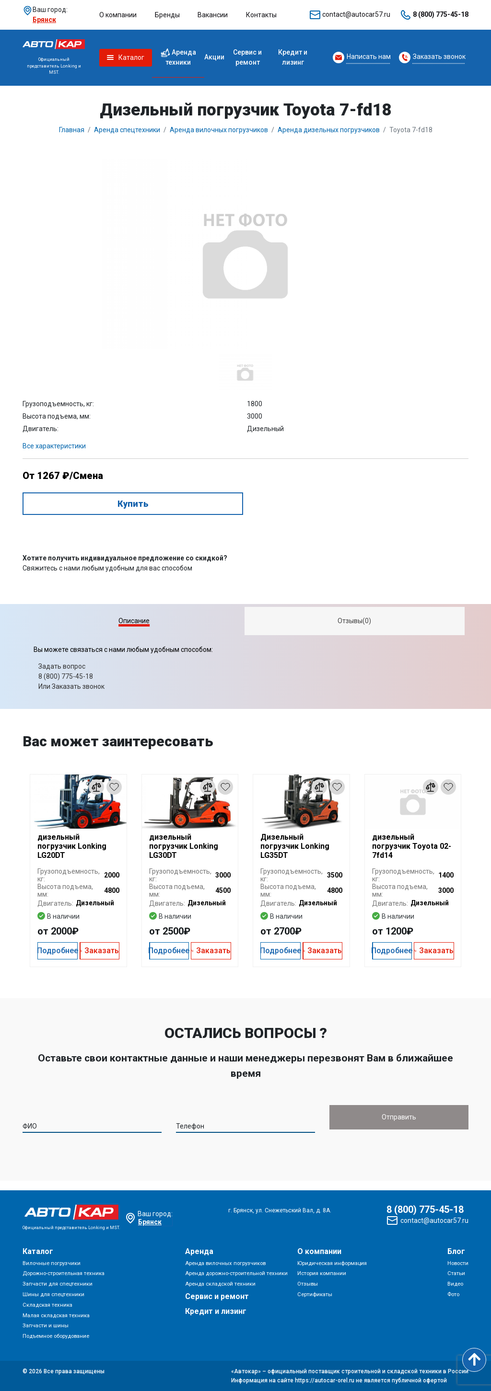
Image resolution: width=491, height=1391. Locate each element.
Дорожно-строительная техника (64, 1273)
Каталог (38, 1251)
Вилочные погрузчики (52, 1263)
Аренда (199, 1251)
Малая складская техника (56, 1315)
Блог (456, 1251)
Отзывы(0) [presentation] (354, 621)
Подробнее (57, 950)
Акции (214, 57)
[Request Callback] (362, 57)
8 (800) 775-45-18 (440, 14)
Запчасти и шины (46, 1326)
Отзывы (307, 1284)
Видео (455, 1284)
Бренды (167, 15)
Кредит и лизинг (292, 57)
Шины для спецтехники (53, 1294)
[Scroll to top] (474, 1360)
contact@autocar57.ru (356, 14)
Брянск (44, 19)
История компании (321, 1273)
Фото (453, 1294)
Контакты (261, 15)
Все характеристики (54, 446)
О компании (118, 15)
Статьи (456, 1273)
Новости (457, 1263)
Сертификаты (314, 1294)
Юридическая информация (332, 1263)
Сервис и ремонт (247, 57)
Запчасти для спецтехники (58, 1284)
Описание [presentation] (134, 621)
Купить (132, 504)
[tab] (134, 621)
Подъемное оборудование (56, 1336)
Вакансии (213, 15)
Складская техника (47, 1305)
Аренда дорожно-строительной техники (236, 1273)
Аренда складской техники (220, 1284)
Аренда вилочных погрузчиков (225, 1263)
